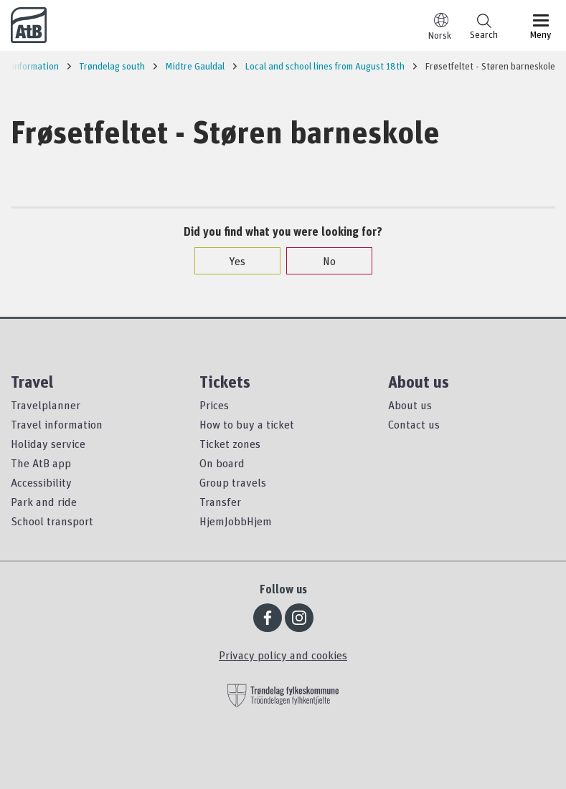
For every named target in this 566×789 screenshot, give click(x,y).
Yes (229, 261)
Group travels (232, 482)
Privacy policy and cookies (283, 655)
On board (222, 463)
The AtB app (41, 463)
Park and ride (44, 501)
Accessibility (41, 482)
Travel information (57, 424)
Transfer (220, 501)
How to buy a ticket (246, 424)
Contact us (414, 424)
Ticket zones (229, 443)
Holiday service (48, 443)
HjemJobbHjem (235, 521)
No (322, 261)
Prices (214, 405)
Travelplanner (45, 405)
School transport (52, 521)
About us (410, 405)
